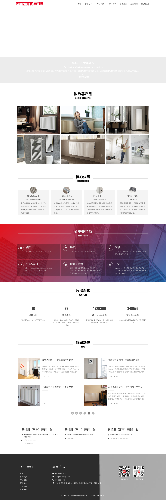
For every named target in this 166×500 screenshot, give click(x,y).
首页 (79, 4)
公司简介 (23, 477)
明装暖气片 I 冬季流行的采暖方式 (57, 387)
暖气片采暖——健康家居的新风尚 (57, 360)
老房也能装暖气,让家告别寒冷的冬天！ (126, 387)
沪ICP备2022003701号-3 (97, 495)
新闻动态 (123, 4)
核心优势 (112, 4)
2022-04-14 (47, 376)
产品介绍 (23, 480)
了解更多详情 (83, 77)
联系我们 (145, 4)
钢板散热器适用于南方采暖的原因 (123, 360)
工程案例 (134, 4)
